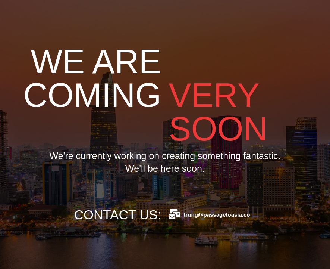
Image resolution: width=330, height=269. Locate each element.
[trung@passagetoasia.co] (174, 214)
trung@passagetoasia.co (217, 214)
